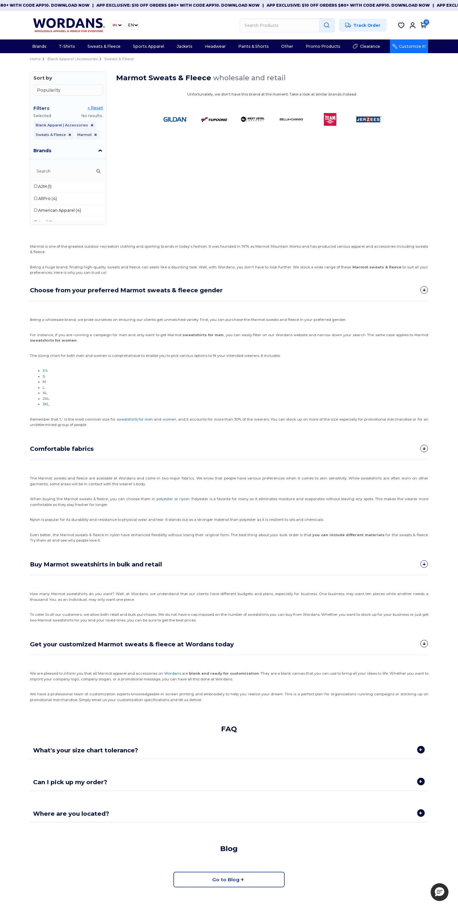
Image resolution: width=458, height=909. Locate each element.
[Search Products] (287, 25)
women (169, 419)
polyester (164, 498)
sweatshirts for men (134, 419)
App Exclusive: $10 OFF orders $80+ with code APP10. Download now (183, 5)
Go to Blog (229, 879)
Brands (42, 150)
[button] (439, 892)
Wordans (172, 672)
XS (45, 370)
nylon (184, 498)
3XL (46, 403)
